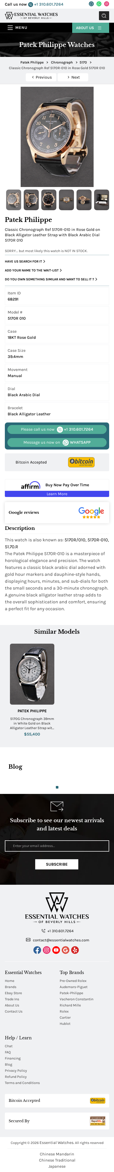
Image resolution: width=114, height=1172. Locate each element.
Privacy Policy (16, 1070)
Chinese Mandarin (57, 1154)
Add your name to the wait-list (33, 270)
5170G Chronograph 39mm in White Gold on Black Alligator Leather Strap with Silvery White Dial (32, 724)
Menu (21, 27)
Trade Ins (12, 999)
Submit (104, 15)
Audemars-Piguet (73, 987)
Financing (13, 1058)
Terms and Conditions (22, 1083)
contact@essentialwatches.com (57, 939)
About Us (89, 27)
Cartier (65, 1017)
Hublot (65, 1023)
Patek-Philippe (71, 993)
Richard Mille (70, 1005)
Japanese (57, 1166)
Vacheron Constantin (76, 999)
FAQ (8, 1052)
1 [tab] (57, 787)
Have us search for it (25, 261)
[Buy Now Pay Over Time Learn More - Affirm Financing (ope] (57, 488)
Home (9, 981)
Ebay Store (13, 993)
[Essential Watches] (31, 15)
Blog (8, 1064)
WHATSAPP (57, 442)
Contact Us (13, 1011)
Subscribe (57, 864)
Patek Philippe (32, 710)
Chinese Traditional (57, 1160)
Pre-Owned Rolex (73, 981)
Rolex (64, 1011)
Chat (8, 1046)
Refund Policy (16, 1077)
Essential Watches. (57, 1142)
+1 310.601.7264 (45, 4)
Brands (10, 987)
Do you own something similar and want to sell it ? (51, 279)
